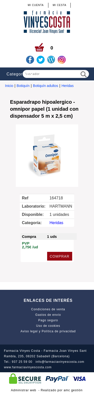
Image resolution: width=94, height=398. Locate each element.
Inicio (9, 86)
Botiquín (23, 86)
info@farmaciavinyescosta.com (60, 362)
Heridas (67, 86)
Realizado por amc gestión (62, 390)
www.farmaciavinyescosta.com (28, 367)
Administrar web (23, 390)
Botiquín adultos (45, 86)
